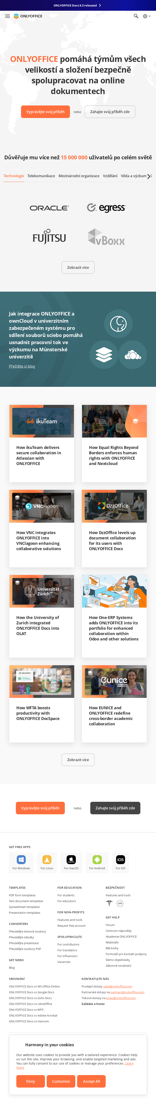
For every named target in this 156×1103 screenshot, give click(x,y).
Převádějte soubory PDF (25, 949)
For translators (67, 950)
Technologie (14, 175)
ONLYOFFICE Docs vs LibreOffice (30, 1004)
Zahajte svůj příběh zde (110, 111)
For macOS (71, 868)
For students (65, 895)
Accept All (91, 1081)
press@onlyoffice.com (121, 998)
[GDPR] (120, 904)
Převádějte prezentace (24, 943)
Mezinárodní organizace (79, 175)
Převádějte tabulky (21, 937)
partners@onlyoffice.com (127, 992)
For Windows (21, 868)
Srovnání (17, 979)
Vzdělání (110, 175)
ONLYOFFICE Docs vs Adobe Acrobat (33, 1015)
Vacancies (63, 962)
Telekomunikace (41, 175)
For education (69, 888)
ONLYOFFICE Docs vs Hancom (29, 1021)
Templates (17, 888)
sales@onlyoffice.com (117, 986)
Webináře (112, 942)
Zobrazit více (78, 267)
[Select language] (146, 16)
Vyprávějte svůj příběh (45, 111)
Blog (12, 968)
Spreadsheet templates (24, 907)
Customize (61, 1081)
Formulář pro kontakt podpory (126, 954)
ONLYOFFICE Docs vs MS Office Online (34, 986)
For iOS (120, 868)
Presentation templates (24, 913)
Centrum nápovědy (119, 931)
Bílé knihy (112, 948)
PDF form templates (22, 895)
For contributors (68, 944)
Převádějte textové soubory (27, 931)
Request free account (71, 926)
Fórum (110, 925)
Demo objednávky (118, 960)
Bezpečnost (115, 888)
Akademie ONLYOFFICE (121, 937)
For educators (66, 901)
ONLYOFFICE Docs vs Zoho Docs (30, 998)
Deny (30, 1081)
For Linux (47, 868)
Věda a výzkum (134, 175)
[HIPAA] (109, 904)
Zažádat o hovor (93, 1004)
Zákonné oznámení (118, 966)
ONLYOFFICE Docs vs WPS (26, 1010)
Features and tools (69, 920)
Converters (18, 924)
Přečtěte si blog (22, 366)
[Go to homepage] (27, 16)
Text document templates (26, 901)
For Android (97, 868)
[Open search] (136, 16)
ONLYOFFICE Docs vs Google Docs (31, 992)
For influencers (67, 956)
